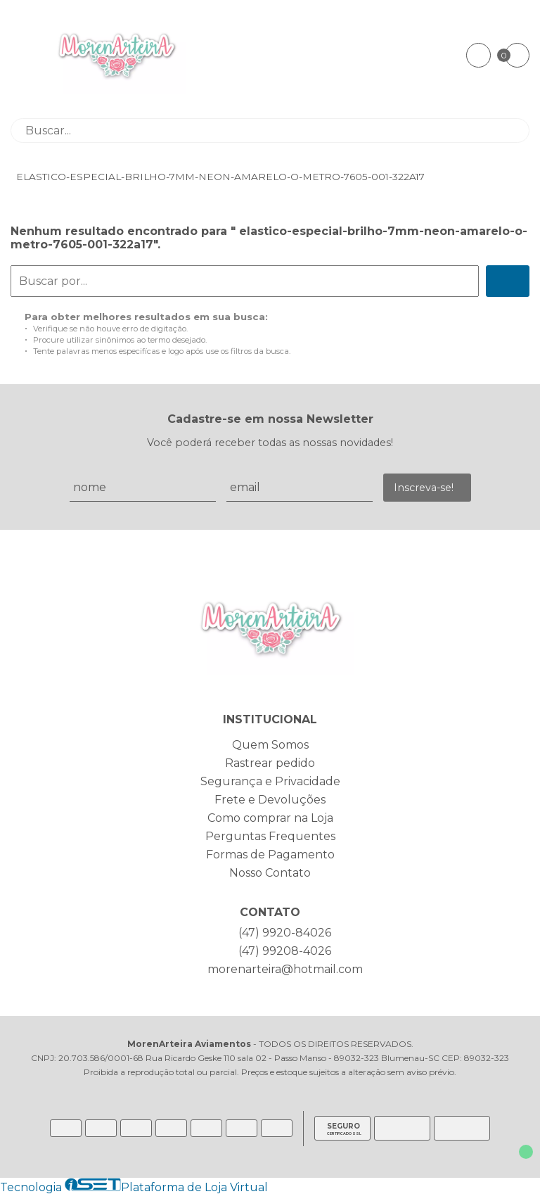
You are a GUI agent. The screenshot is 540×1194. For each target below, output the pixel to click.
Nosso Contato (270, 872)
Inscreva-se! (424, 487)
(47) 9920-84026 (284, 932)
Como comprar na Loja (270, 818)
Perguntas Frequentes (270, 836)
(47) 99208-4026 (284, 951)
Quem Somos (270, 744)
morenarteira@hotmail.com (285, 969)
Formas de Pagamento (270, 854)
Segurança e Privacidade (270, 781)
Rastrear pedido (270, 763)
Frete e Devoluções (270, 799)
